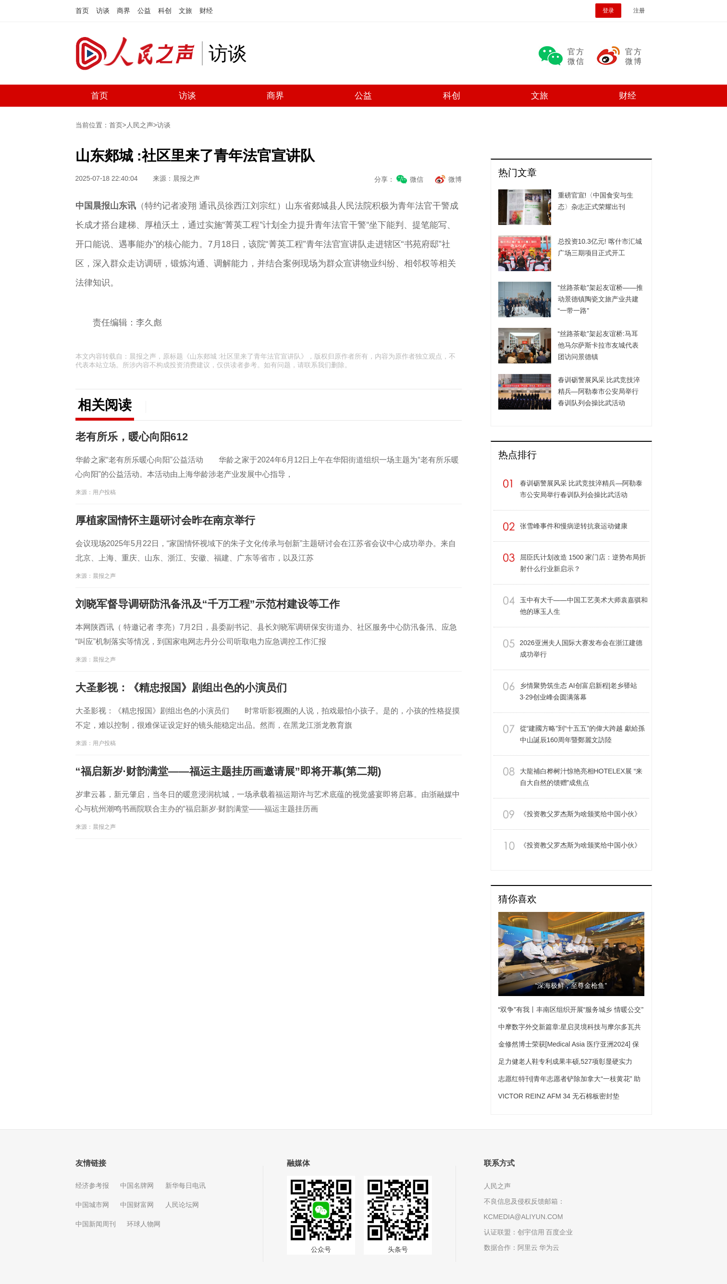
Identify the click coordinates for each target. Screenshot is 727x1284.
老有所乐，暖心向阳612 (131, 437)
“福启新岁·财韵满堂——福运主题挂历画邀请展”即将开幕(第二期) (228, 771)
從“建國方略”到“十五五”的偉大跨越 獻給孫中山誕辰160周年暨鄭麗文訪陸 (582, 734)
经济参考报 (92, 1185)
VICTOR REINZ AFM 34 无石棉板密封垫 (559, 1096)
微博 (455, 179)
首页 (82, 10)
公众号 (321, 1249)
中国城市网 (92, 1205)
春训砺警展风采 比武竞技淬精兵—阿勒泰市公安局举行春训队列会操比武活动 (581, 489)
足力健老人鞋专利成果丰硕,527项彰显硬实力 (565, 1061)
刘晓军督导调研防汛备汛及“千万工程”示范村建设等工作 (207, 604)
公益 (144, 10)
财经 (206, 10)
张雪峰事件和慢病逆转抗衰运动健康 (574, 526)
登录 (608, 10)
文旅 (185, 10)
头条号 (398, 1249)
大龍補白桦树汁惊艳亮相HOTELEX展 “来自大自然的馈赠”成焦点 (581, 776)
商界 (123, 10)
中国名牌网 (137, 1185)
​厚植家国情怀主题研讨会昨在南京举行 (165, 520)
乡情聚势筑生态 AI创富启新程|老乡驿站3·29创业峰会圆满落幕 (579, 691)
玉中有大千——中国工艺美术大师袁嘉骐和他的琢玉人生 (584, 605)
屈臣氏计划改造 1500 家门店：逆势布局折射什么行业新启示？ (583, 563)
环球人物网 (143, 1224)
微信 (416, 179)
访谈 (103, 10)
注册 (639, 10)
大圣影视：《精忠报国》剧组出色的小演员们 (181, 688)
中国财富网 (137, 1205)
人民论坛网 (182, 1205)
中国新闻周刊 (95, 1224)
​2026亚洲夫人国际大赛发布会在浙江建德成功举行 (581, 648)
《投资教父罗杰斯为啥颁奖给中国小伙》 (580, 814)
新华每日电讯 (185, 1185)
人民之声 (138, 53)
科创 (165, 10)
